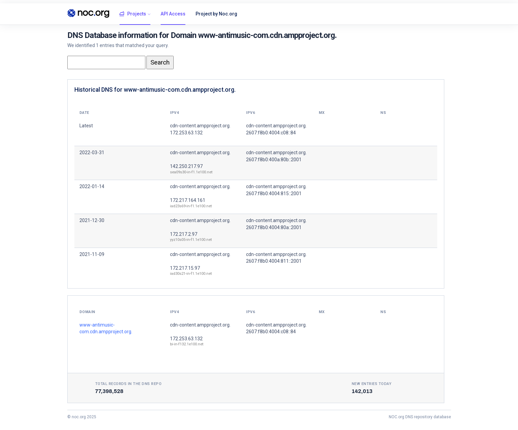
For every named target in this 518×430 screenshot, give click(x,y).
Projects (132, 14)
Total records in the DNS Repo (128, 384)
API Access (173, 13)
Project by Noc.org (216, 13)
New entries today (372, 384)
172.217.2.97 (183, 234)
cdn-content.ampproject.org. (200, 152)
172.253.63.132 (186, 338)
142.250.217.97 (186, 166)
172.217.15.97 (185, 268)
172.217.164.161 (187, 200)
